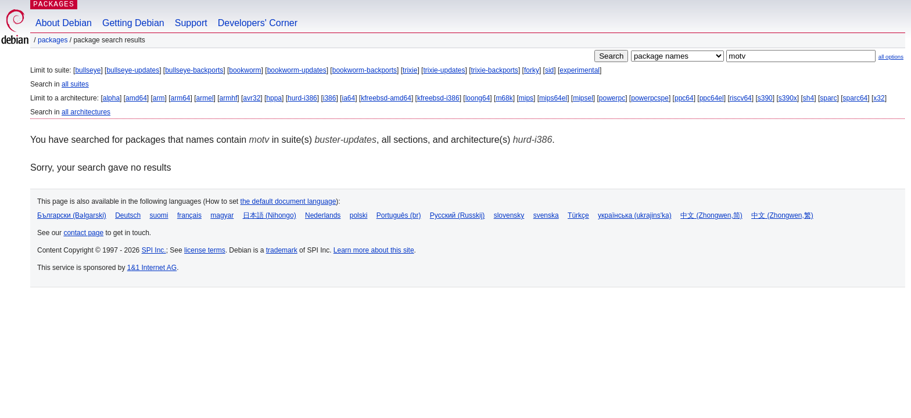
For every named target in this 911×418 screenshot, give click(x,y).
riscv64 (741, 98)
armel (205, 98)
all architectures (86, 112)
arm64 (181, 98)
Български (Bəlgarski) (71, 215)
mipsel (583, 98)
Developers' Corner (257, 23)
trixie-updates (444, 70)
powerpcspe (650, 98)
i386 (329, 98)
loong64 (477, 98)
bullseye (88, 70)
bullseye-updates (132, 70)
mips (526, 98)
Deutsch (128, 215)
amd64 (136, 98)
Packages (52, 40)
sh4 (808, 98)
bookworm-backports (364, 70)
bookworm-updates (297, 70)
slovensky (509, 215)
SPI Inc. (154, 250)
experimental (579, 70)
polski (359, 215)
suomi (159, 215)
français (189, 215)
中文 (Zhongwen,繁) (782, 215)
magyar (222, 215)
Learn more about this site (373, 250)
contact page (83, 233)
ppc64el (712, 98)
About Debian (63, 23)
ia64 (348, 98)
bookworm (245, 70)
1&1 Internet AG (152, 268)
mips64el (553, 98)
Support (191, 23)
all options (890, 56)
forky (531, 70)
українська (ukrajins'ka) (635, 215)
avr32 (251, 98)
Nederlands (322, 215)
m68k (504, 98)
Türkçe (578, 215)
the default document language (288, 201)
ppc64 (684, 98)
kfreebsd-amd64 (386, 98)
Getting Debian (133, 23)
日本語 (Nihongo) (269, 215)
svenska (546, 215)
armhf (229, 98)
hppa (274, 98)
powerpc (612, 98)
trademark (281, 250)
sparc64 (855, 98)
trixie (410, 70)
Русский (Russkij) (457, 215)
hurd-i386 (302, 98)
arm (159, 98)
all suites (75, 84)
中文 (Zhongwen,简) (711, 215)
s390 (765, 98)
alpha (111, 98)
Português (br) (398, 215)
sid (549, 70)
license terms (204, 250)
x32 (878, 98)
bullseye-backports (194, 70)
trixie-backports (494, 70)
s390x (788, 98)
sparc (828, 98)
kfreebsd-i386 (438, 98)
